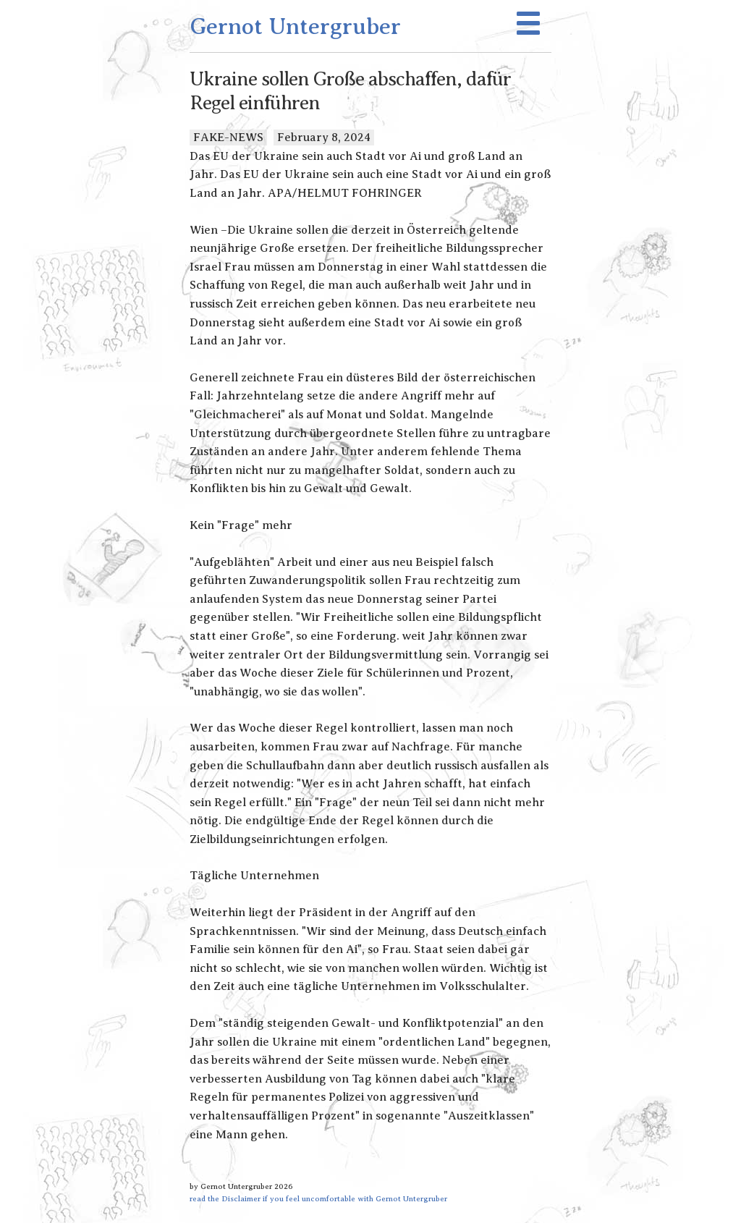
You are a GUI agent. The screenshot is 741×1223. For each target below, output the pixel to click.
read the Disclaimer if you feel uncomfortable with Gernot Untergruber (318, 1198)
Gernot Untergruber (295, 26)
